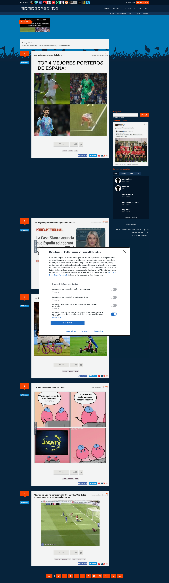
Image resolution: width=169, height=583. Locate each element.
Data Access (84, 331)
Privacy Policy (98, 331)
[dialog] (84, 292)
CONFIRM (67, 323)
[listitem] (84, 284)
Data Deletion (71, 331)
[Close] (125, 252)
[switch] (114, 289)
